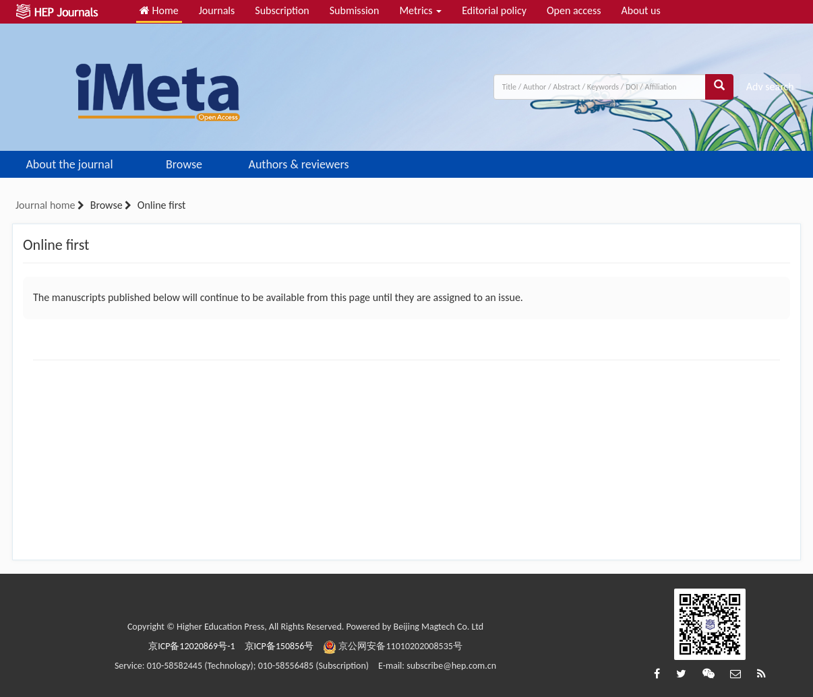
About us (641, 10)
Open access (574, 10)
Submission (355, 10)
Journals (217, 10)
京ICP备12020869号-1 (191, 646)
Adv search (770, 86)
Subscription (282, 10)
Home (159, 10)
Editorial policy (494, 10)
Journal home (45, 205)
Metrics (420, 10)
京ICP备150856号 (279, 646)
